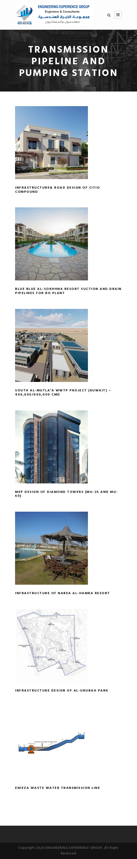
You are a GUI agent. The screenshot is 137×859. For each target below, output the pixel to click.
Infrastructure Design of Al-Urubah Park (61, 690)
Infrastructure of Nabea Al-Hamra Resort (62, 593)
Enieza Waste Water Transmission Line (57, 788)
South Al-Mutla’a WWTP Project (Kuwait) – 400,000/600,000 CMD (63, 392)
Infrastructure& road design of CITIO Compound (57, 190)
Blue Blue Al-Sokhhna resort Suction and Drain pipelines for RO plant (68, 291)
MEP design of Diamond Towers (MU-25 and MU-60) (66, 494)
